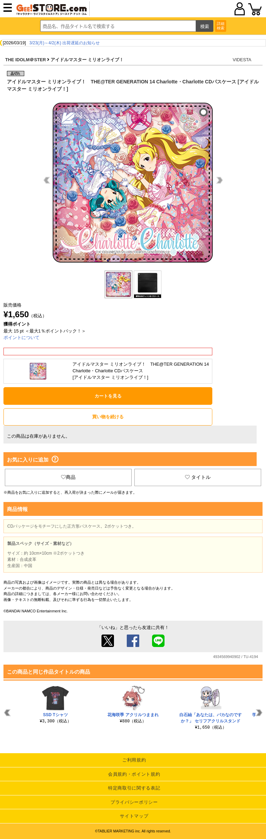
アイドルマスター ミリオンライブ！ (87, 59)
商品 (68, 477)
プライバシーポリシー (134, 802)
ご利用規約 (134, 760)
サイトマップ (134, 816)
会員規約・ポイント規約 (134, 774)
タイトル (198, 477)
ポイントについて (21, 337)
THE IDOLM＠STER (25, 59)
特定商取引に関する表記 (134, 788)
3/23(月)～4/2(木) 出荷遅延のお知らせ (64, 42)
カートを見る (108, 396)
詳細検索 (220, 25)
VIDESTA (242, 59)
